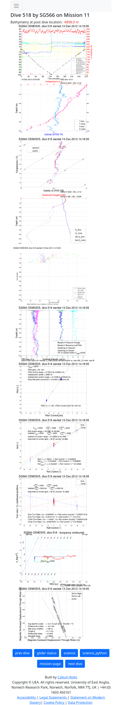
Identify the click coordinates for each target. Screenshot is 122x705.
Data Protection (80, 702)
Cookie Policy (54, 702)
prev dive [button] (22, 653)
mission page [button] (50, 663)
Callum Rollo (67, 677)
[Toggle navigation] (16, 6)
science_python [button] (95, 653)
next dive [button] (75, 663)
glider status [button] (46, 653)
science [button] (69, 653)
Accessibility (27, 697)
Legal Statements (53, 697)
